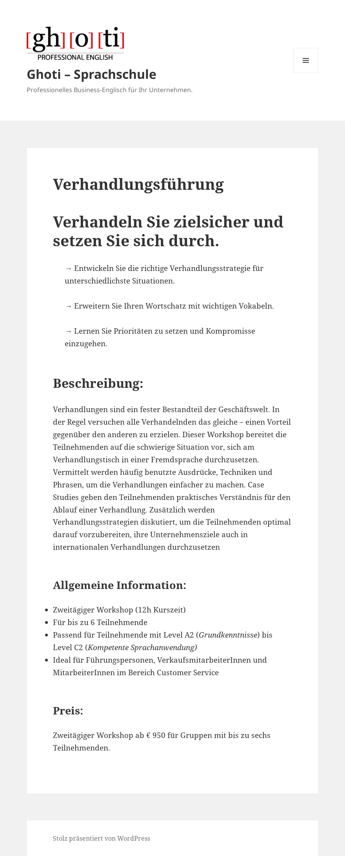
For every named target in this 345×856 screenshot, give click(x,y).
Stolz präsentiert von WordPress (101, 838)
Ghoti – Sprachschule (91, 73)
